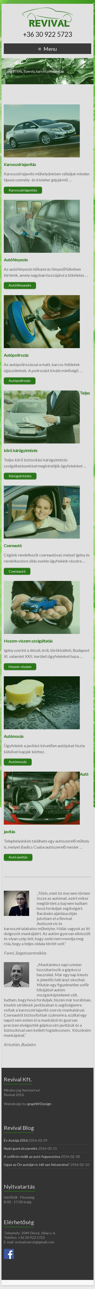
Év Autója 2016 (16, 1140)
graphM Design (39, 1104)
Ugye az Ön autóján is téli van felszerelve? (37, 1164)
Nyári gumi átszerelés (20, 1148)
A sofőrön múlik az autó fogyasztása (32, 1156)
